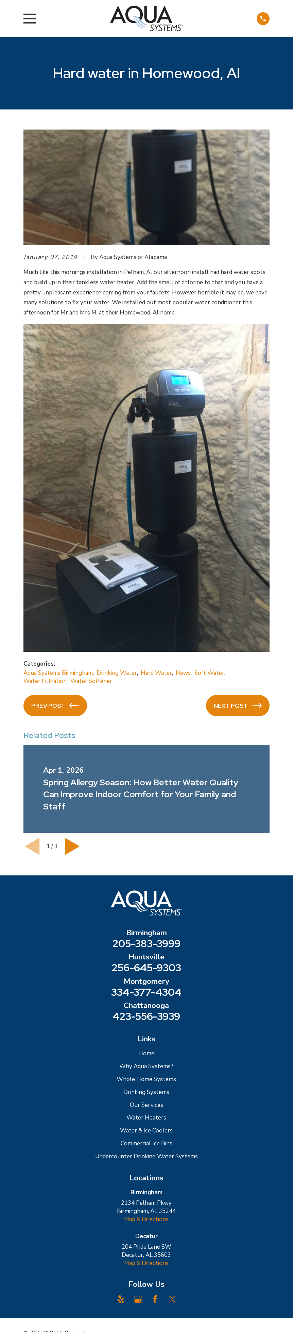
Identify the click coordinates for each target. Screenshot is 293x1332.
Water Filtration (45, 681)
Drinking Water (117, 673)
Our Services (146, 1105)
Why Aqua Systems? (146, 1066)
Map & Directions (146, 1219)
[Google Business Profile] (138, 1299)
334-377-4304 (146, 992)
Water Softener (91, 681)
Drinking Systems (146, 1092)
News (183, 673)
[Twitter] (172, 1299)
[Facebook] (155, 1299)
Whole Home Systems (146, 1079)
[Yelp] (121, 1299)
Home (146, 1053)
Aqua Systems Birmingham (58, 673)
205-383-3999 (146, 944)
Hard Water (156, 673)
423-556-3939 (146, 1016)
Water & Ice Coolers (146, 1130)
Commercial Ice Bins (146, 1143)
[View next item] (72, 846)
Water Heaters (146, 1118)
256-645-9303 (146, 968)
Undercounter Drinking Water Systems (146, 1156)
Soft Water (209, 673)
